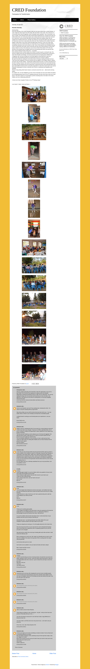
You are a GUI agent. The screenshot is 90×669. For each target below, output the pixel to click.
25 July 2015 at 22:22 (21, 482)
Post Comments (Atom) (23, 656)
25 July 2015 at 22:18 (21, 445)
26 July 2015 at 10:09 (21, 644)
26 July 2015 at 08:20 (21, 587)
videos (22, 20)
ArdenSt (47, 664)
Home (14, 20)
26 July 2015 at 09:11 (21, 626)
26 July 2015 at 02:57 (21, 567)
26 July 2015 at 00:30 (21, 549)
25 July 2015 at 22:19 (21, 464)
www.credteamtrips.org (64, 52)
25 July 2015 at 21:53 (21, 401)
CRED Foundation (29, 9)
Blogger (56, 664)
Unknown (19, 406)
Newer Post (15, 653)
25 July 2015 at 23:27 (21, 500)
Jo (17, 469)
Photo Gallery (31, 20)
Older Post (52, 653)
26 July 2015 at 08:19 (21, 579)
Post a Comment (18, 647)
